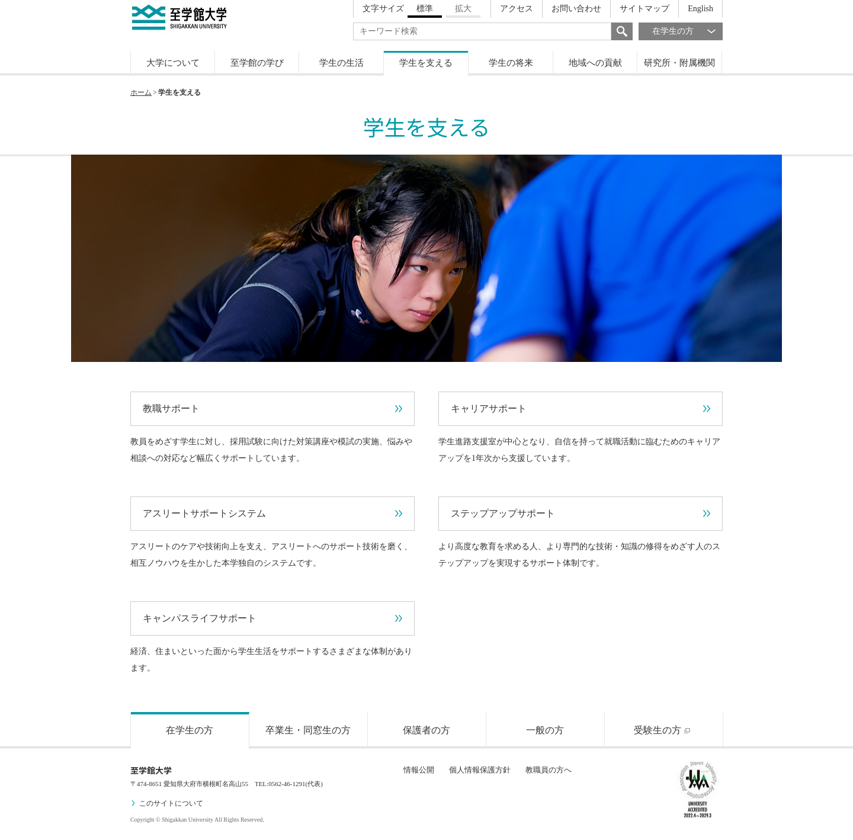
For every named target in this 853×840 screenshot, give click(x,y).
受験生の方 (663, 730)
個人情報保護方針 (480, 769)
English (700, 8)
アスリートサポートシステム (272, 513)
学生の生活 (341, 63)
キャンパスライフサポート (272, 618)
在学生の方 (687, 31)
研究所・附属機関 (679, 63)
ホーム (141, 92)
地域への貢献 (595, 63)
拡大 (463, 8)
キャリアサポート (580, 408)
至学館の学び (257, 63)
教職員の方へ (548, 769)
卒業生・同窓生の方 (308, 730)
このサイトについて (166, 803)
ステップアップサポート (580, 513)
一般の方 (545, 730)
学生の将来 (511, 63)
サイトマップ (644, 8)
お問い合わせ (576, 8)
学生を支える (426, 63)
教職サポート (272, 408)
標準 (424, 8)
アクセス (516, 8)
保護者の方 (426, 730)
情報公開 (418, 769)
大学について (173, 63)
